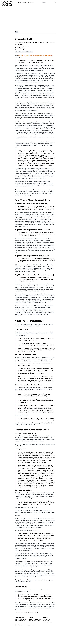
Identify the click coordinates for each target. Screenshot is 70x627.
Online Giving (46, 620)
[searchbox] (47, 2)
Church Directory (46, 619)
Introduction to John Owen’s (35, 55)
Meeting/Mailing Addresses (35, 619)
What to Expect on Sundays (21, 619)
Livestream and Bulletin (20, 620)
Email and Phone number (34, 620)
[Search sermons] (48, 2)
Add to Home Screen (47, 622)
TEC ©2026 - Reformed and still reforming (24, 625)
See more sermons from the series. (27, 612)
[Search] (55, 2)
